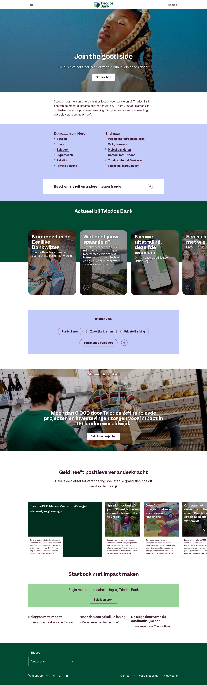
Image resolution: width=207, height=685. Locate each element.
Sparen (61, 144)
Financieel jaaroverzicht (123, 165)
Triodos (35, 652)
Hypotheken (65, 155)
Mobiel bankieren (119, 149)
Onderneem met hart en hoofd (100, 622)
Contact (124, 675)
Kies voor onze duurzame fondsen (51, 622)
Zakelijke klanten (101, 331)
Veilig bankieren (118, 144)
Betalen (62, 138)
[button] (203, 264)
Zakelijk (62, 160)
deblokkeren (136, 138)
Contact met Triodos (121, 155)
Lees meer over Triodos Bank (150, 626)
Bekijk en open (103, 599)
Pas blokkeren (117, 138)
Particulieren (70, 331)
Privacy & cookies (145, 675)
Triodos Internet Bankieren (125, 160)
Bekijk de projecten (103, 436)
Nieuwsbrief (170, 675)
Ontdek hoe (103, 77)
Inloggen (172, 4)
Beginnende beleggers (98, 342)
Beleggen (63, 149)
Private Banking (67, 165)
